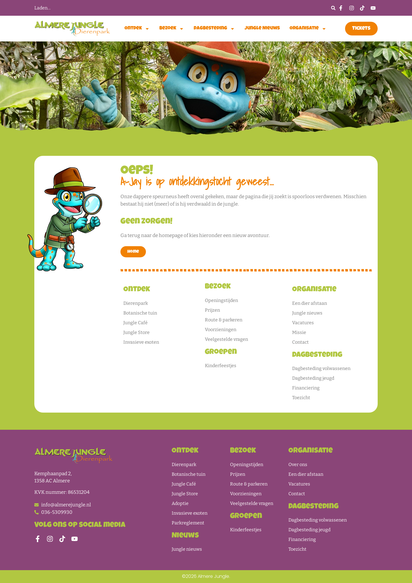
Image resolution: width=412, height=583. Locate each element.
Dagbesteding (214, 28)
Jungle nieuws (262, 28)
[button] (333, 7)
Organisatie (308, 28)
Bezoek (171, 28)
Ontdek (137, 28)
